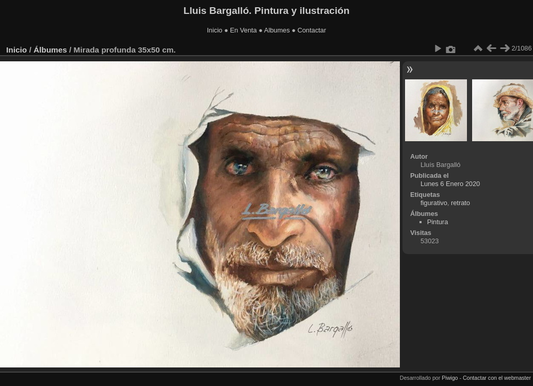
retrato (460, 203)
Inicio (214, 30)
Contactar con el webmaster (497, 378)
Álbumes (50, 49)
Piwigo (450, 378)
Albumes (277, 30)
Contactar (311, 30)
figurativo (434, 203)
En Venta (243, 30)
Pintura (437, 222)
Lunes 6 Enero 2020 (450, 184)
